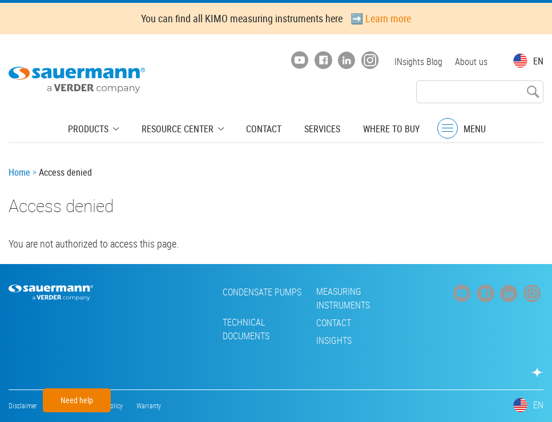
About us (471, 61)
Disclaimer (23, 405)
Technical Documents (168, 329)
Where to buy (383, 128)
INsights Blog (417, 61)
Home (19, 172)
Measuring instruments (265, 298)
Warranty (148, 405)
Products (96, 128)
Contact (262, 128)
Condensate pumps (184, 292)
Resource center (181, 128)
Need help (77, 400)
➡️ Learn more (380, 18)
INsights (256, 340)
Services (318, 128)
